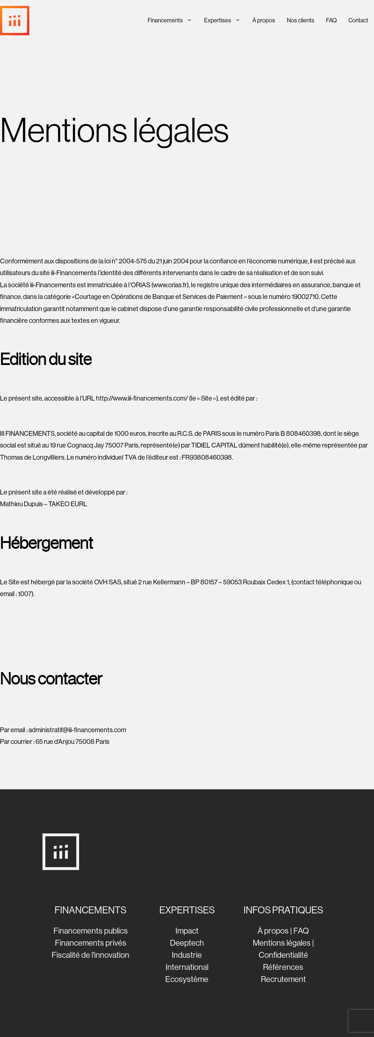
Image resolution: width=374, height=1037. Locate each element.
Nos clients (300, 20)
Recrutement (283, 979)
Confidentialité (283, 955)
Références (283, 967)
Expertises (225, 20)
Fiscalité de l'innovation (90, 955)
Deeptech (187, 942)
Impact (187, 930)
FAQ (331, 20)
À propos (263, 20)
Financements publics (90, 930)
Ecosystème (186, 979)
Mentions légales (282, 942)
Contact (358, 20)
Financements (173, 20)
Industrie (187, 955)
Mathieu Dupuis (21, 504)
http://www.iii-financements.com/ (142, 398)
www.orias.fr (170, 285)
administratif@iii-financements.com (77, 730)
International (187, 967)
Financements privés (90, 942)
